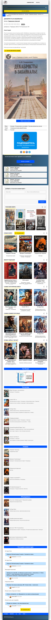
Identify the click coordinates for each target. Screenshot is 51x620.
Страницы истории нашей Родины (18, 128)
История (12, 126)
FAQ (20, 613)
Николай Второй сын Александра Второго (11, 334)
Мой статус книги (25, 121)
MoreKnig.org (13, 2)
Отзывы (6, 613)
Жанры (38, 2)
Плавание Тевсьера (11, 253)
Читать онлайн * (25, 161)
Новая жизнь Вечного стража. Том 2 (10, 361)
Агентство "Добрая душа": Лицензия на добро (25, 334)
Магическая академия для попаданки (40, 361)
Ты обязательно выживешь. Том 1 (40, 281)
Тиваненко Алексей (33, 14)
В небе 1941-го (25, 306)
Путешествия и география (21, 126)
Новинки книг (30, 2)
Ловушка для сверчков (40, 253)
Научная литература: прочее (35, 126)
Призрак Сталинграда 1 (25, 253)
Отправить (42, 201)
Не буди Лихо (40, 306)
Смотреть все (19, 233)
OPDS (24, 613)
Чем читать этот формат (16, 170)
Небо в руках (25, 280)
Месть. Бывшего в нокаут (25, 360)
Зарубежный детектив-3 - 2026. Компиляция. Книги (10, 281)
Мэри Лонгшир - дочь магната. (10, 307)
